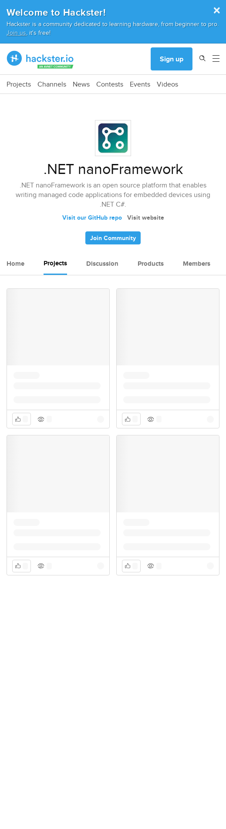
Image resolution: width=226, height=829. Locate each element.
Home (15, 263)
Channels (51, 84)
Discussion (102, 263)
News (81, 84)
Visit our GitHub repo (92, 217)
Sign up (171, 59)
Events (140, 84)
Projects (19, 84)
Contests (109, 84)
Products (151, 263)
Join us (16, 32)
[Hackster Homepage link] (40, 59)
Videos (167, 84)
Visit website (145, 217)
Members (196, 263)
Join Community (113, 238)
